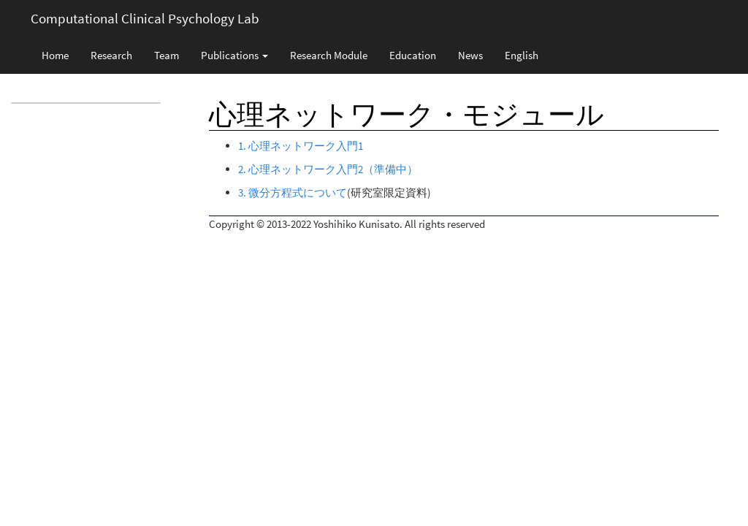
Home (55, 55)
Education (412, 55)
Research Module (328, 55)
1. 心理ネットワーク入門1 (300, 146)
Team (166, 55)
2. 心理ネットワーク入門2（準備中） (328, 169)
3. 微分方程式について (292, 192)
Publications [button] (234, 55)
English (521, 55)
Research (111, 55)
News (470, 55)
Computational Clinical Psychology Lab (145, 18)
